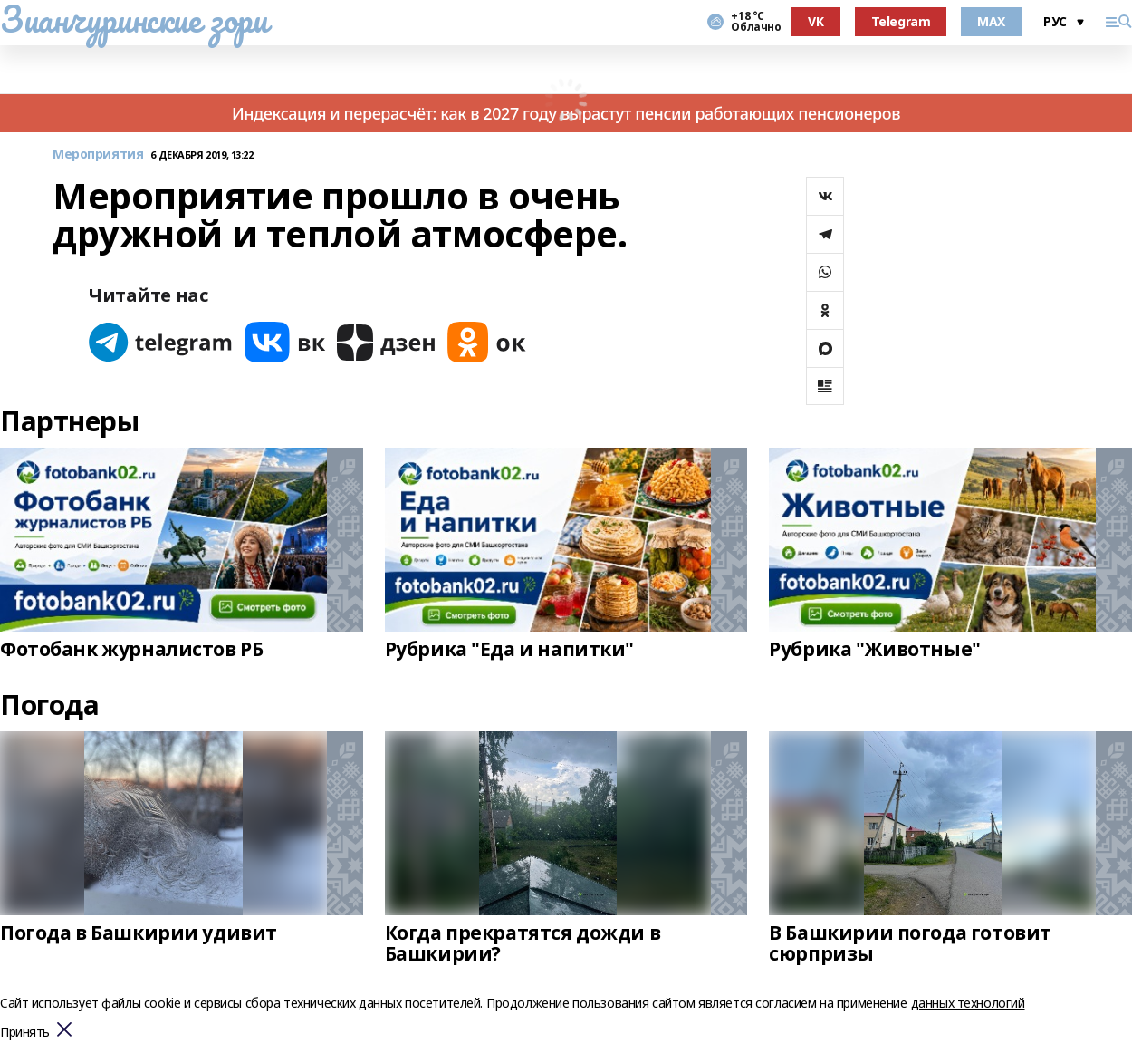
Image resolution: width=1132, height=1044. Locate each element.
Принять (25, 1032)
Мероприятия (98, 154)
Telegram (901, 21)
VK (815, 21)
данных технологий (968, 1002)
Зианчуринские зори (133, 19)
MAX (991, 21)
